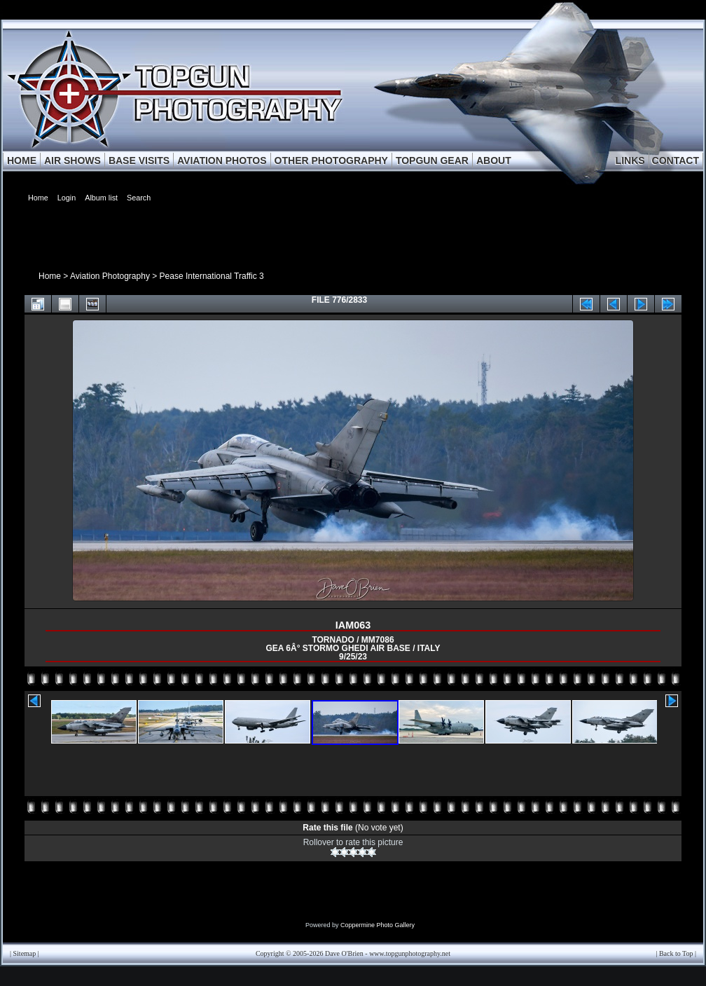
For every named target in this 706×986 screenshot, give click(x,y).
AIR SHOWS (72, 160)
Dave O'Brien (344, 953)
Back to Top (676, 953)
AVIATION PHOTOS (222, 160)
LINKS (630, 160)
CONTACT (675, 160)
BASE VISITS (139, 160)
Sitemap (24, 953)
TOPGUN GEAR (432, 160)
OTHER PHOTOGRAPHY (331, 160)
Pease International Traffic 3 (212, 276)
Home (50, 276)
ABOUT (493, 160)
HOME (21, 160)
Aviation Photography (110, 276)
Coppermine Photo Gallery (377, 925)
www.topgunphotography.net (409, 953)
